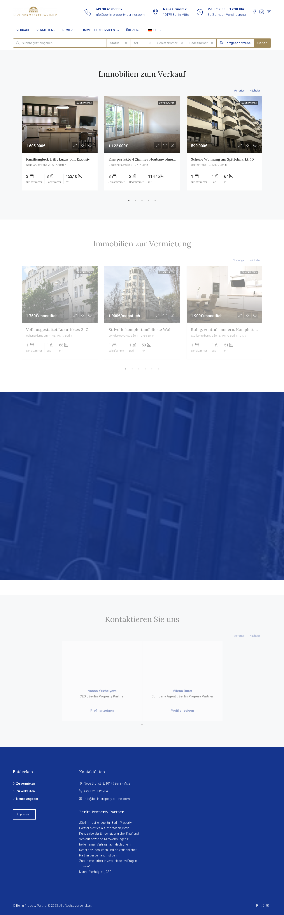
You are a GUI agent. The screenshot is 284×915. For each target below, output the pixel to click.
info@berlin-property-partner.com (120, 15)
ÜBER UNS (133, 30)
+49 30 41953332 (109, 9)
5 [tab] (155, 200)
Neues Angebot (27, 799)
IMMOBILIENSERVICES (99, 30)
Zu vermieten (25, 783)
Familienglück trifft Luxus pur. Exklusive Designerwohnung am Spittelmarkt (89, 159)
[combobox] (119, 43)
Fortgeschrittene (235, 43)
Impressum (24, 814)
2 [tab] (135, 200)
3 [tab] (142, 200)
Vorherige (239, 90)
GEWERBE (69, 30)
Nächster (255, 90)
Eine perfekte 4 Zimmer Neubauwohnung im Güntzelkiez (156, 159)
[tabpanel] (59, 143)
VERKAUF (23, 30)
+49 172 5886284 (96, 791)
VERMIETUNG (46, 30)
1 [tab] (129, 200)
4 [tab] (148, 200)
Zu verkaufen (25, 791)
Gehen (262, 43)
